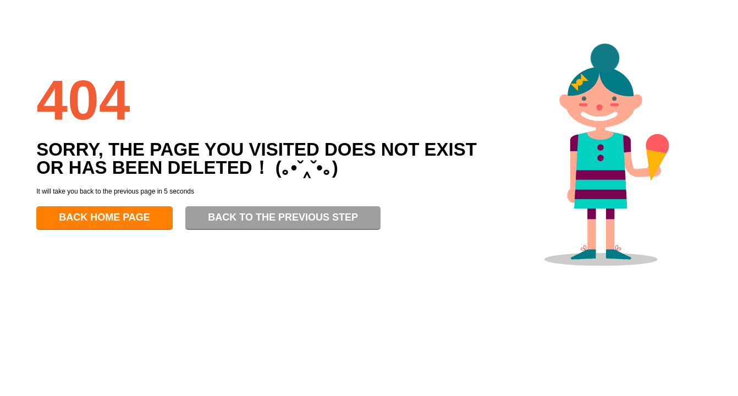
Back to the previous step (283, 217)
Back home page (104, 217)
